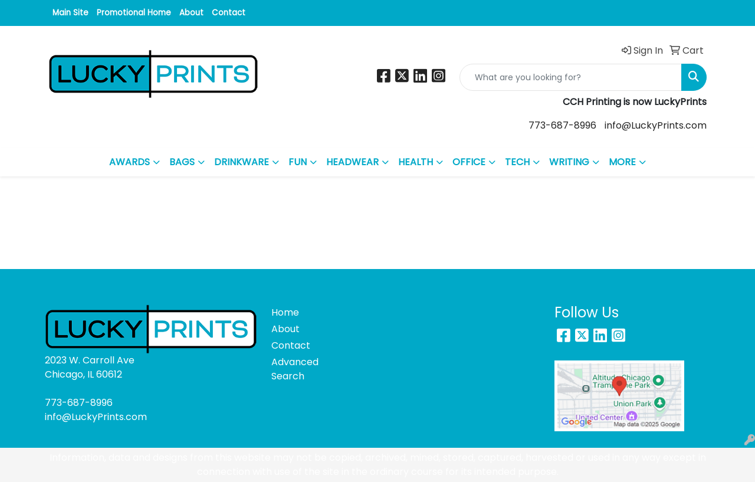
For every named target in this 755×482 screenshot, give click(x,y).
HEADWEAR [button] (352, 162)
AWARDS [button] (129, 162)
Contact (228, 12)
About (191, 12)
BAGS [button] (182, 162)
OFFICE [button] (468, 162)
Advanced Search (295, 369)
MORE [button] (622, 162)
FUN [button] (297, 162)
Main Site (70, 12)
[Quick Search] (570, 77)
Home (285, 312)
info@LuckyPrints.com (656, 125)
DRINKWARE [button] (241, 162)
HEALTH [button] (415, 162)
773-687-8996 (562, 125)
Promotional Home (134, 12)
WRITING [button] (569, 162)
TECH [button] (517, 162)
